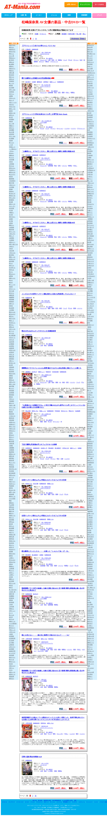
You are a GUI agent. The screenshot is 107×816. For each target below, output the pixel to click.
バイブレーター (20, 802)
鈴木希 (11, 365)
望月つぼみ (90, 606)
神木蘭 (11, 202)
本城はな (11, 530)
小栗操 (89, 157)
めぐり (11, 613)
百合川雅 (35, 483)
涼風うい (11, 361)
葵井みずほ (12, 51)
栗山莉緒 (90, 246)
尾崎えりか (90, 159)
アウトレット (54, 61)
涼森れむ (90, 356)
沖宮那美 (90, 151)
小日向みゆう (91, 276)
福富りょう (53, 82)
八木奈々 (90, 625)
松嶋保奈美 (35, 49)
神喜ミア (11, 236)
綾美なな (11, 115)
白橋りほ (90, 342)
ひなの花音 (12, 498)
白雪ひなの (12, 350)
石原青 (11, 140)
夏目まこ (11, 439)
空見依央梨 (55, 372)
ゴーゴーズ (43, 765)
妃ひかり (90, 214)
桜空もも (90, 299)
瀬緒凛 (11, 378)
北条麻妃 (90, 522)
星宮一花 (90, 528)
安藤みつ (11, 125)
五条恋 (89, 267)
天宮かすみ (12, 106)
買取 (75, 800)
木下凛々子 (90, 227)
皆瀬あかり (90, 575)
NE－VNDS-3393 (46, 558)
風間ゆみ (90, 187)
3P (56, 60)
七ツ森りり (90, 437)
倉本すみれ (90, 244)
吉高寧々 (90, 657)
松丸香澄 (90, 539)
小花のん (90, 176)
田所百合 (51, 639)
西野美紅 (11, 458)
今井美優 (11, 159)
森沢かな (90, 621)
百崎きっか (12, 621)
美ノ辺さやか (13, 589)
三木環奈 (11, 310)
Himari (89, 492)
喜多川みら (12, 217)
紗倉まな (90, 295)
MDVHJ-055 (45, 642)
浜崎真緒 (90, 475)
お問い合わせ (71, 4)
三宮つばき (90, 316)
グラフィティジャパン (46, 643)
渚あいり (90, 424)
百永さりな (90, 615)
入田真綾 (11, 164)
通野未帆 (90, 401)
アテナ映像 (43, 376)
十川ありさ (12, 416)
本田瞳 (89, 532)
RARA (10, 670)
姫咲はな (90, 494)
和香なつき (12, 672)
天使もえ (90, 89)
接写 (60, 308)
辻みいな (11, 409)
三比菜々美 (12, 592)
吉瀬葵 (11, 219)
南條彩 (89, 439)
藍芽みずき (90, 45)
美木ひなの (90, 551)
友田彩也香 (90, 407)
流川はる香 (90, 672)
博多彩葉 (11, 467)
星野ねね (11, 522)
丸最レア (90, 545)
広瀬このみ (90, 498)
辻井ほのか (90, 388)
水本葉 (11, 577)
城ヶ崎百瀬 (12, 335)
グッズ (99, 15)
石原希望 (90, 117)
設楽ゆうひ (90, 325)
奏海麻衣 (11, 200)
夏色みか (11, 435)
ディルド (33, 802)
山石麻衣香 (12, 638)
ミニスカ (67, 128)
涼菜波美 (11, 367)
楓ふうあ (90, 181)
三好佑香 (11, 606)
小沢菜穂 (11, 187)
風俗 (53, 308)
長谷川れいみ (13, 469)
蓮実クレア (90, 460)
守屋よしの (12, 630)
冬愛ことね (90, 397)
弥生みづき (90, 638)
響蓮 (10, 500)
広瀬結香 (28, 49)
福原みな (90, 505)
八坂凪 (11, 634)
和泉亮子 (48, 372)
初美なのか (12, 475)
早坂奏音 (11, 486)
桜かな (11, 272)
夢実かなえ (12, 661)
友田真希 (90, 409)
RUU (88, 670)
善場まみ (11, 380)
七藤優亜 (11, 447)
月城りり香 (12, 405)
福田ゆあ (11, 507)
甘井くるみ (12, 89)
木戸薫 (11, 221)
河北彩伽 (90, 208)
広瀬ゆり (90, 503)
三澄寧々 (11, 575)
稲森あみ (11, 155)
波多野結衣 (90, 462)
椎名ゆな (90, 318)
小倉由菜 (90, 155)
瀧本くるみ (12, 384)
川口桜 (11, 210)
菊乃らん (90, 212)
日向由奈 (90, 490)
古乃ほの (90, 519)
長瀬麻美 (90, 414)
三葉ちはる (90, 570)
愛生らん (11, 53)
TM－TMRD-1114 (46, 597)
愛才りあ (90, 51)
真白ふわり (90, 534)
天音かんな (12, 98)
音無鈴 (11, 189)
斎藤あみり (90, 282)
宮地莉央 (11, 598)
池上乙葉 (11, 132)
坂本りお (11, 265)
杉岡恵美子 (42, 155)
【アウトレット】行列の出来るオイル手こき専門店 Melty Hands (44, 114)
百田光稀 (90, 613)
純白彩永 (11, 543)
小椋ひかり (12, 185)
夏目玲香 (11, 441)
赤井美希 (90, 64)
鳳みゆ (89, 149)
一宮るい (11, 151)
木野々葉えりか (13, 244)
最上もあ (11, 615)
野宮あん (11, 464)
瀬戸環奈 (90, 361)
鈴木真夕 (90, 350)
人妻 (49, 60)
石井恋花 (11, 134)
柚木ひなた (12, 657)
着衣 (63, 382)
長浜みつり (90, 418)
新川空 (11, 117)
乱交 (81, 60)
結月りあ (90, 649)
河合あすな (90, 204)
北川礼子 (34, 372)
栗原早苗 (11, 229)
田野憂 (89, 380)
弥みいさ (11, 100)
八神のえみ (12, 632)
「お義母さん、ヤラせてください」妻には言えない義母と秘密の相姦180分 (48, 151)
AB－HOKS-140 (46, 338)
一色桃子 (90, 128)
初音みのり (90, 469)
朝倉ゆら (11, 70)
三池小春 (90, 547)
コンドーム (59, 802)
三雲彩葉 (11, 568)
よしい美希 (90, 655)
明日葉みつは (91, 53)
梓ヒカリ (90, 81)
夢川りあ (11, 659)
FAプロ (42, 339)
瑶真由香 (11, 494)
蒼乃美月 (11, 60)
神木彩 (89, 200)
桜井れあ (11, 270)
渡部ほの (11, 678)
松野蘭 (11, 551)
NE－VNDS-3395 (46, 451)
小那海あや (90, 168)
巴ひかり (90, 405)
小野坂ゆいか (91, 170)
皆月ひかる (90, 577)
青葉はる (11, 62)
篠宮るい (11, 325)
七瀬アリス (90, 435)
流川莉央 (90, 674)
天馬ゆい (90, 395)
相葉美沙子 (12, 49)
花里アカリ (12, 481)
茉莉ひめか (12, 553)
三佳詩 (11, 604)
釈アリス (11, 331)
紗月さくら (12, 289)
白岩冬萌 (11, 342)
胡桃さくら (90, 248)
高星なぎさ (12, 382)
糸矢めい (11, 153)
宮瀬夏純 (11, 596)
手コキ (70, 60)
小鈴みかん (90, 270)
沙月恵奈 (90, 308)
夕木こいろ (90, 640)
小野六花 (90, 174)
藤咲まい (11, 513)
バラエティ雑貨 (103, 802)
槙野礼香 (11, 536)
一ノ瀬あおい (13, 149)
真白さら (11, 545)
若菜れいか (12, 674)
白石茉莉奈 (90, 335)
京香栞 (11, 223)
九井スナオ (90, 261)
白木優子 (90, 339)
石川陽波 (11, 138)
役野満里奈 (90, 628)
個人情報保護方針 (56, 800)
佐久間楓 (90, 291)
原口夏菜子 (58, 448)
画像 (36, 34)
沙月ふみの (90, 310)
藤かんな (90, 509)
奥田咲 (89, 153)
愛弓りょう (90, 98)
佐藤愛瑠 (11, 297)
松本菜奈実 (90, 543)
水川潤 (89, 558)
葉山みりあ (12, 490)
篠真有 (89, 327)
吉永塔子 (90, 659)
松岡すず (11, 547)
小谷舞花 (11, 240)
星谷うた (11, 517)
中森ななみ (12, 428)
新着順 (64, 34)
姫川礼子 (35, 594)
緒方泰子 (28, 82)
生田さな (11, 128)
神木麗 (89, 202)
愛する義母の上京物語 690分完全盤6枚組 (36, 78)
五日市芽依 (90, 125)
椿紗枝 (11, 411)
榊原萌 (89, 286)
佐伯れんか (12, 259)
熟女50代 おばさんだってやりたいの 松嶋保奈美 (39, 331)
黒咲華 (89, 255)
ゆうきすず (12, 653)
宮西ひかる (90, 598)
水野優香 (90, 560)
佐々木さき (90, 306)
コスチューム (82, 802)
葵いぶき (90, 56)
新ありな (90, 104)
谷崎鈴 (80, 448)
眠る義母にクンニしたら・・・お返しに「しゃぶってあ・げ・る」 (45, 551)
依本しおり (90, 664)
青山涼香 (28, 411)
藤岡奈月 (39, 82)
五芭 (88, 130)
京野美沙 (45, 82)
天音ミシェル (13, 102)
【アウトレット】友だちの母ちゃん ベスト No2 (38, 45)
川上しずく (12, 206)
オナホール (4, 802)
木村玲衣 (90, 231)
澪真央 (11, 564)
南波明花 (11, 452)
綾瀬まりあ (12, 113)
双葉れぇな (12, 515)
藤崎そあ (11, 511)
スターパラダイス (45, 86)
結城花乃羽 (12, 651)
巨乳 (53, 60)
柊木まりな (64, 411)
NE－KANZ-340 (46, 85)
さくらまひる (91, 297)
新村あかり (90, 441)
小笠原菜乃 (12, 181)
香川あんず (12, 193)
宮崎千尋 (11, 594)
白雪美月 (11, 352)
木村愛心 (90, 229)
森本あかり (12, 628)
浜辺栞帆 (90, 477)
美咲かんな (90, 553)
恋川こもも (12, 231)
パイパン (64, 165)
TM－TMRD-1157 (46, 375)
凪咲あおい (12, 431)
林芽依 (11, 488)
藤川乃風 (11, 509)
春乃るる (90, 483)
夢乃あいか (90, 651)
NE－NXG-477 (46, 158)
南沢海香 (90, 579)
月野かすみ (90, 386)
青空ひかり (90, 62)
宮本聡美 (11, 602)
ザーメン (76, 60)
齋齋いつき (12, 257)
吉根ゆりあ (90, 661)
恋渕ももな (90, 259)
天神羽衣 (11, 92)
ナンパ (50, 734)
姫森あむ (11, 503)
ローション (60, 128)
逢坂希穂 (11, 178)
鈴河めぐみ (12, 363)
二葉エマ (90, 515)
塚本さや (11, 403)
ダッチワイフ (12, 802)
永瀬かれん (12, 422)
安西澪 (11, 121)
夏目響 (89, 428)
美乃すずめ (90, 589)
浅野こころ (90, 77)
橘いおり (11, 388)
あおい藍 (11, 56)
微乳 (46, 651)
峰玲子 (11, 587)
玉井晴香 (11, 392)
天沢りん (11, 94)
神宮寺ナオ (90, 346)
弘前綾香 (77, 411)
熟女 (55, 92)
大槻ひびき (90, 147)
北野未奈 (90, 221)
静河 (88, 322)
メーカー (39, 15)
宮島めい (90, 596)
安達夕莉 (90, 83)
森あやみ (90, 619)
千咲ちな (11, 399)
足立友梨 (90, 85)
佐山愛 (89, 314)
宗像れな (11, 608)
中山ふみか (90, 422)
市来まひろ (90, 121)
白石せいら (12, 337)
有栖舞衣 (90, 109)
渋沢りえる (12, 329)
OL (60, 382)
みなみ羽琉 (90, 581)
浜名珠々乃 (44, 448)
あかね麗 (90, 68)
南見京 (11, 585)
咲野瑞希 (90, 289)
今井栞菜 (90, 136)
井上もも (11, 157)
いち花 (11, 145)
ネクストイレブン (45, 452)
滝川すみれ (90, 363)
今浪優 (34, 82)
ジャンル (54, 15)
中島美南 (11, 420)
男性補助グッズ (67, 802)
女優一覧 (24, 15)
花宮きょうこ (91, 471)
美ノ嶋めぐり (91, 587)
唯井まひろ (90, 369)
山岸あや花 (90, 634)
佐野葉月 (11, 301)
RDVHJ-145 (45, 726)
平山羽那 (11, 505)
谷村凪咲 (11, 390)
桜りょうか (12, 284)
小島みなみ (90, 265)
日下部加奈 (90, 236)
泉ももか (11, 142)
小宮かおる (12, 253)
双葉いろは (90, 513)
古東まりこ (12, 242)
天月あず (90, 92)
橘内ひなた (90, 375)
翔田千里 (90, 331)
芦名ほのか (90, 79)
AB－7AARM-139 (46, 121)
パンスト (73, 128)
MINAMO (90, 585)
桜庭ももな (12, 278)
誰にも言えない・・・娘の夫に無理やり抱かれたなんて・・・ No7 (45, 635)
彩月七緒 (11, 291)
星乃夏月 (90, 524)
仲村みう (90, 420)
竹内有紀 (90, 365)
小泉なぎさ (12, 234)
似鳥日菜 (90, 452)
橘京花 (89, 373)
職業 (49, 308)
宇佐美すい (12, 170)
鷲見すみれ (12, 373)
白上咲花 (90, 337)
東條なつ (90, 399)
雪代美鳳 (90, 644)
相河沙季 (90, 47)
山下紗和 (11, 640)
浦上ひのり (12, 174)
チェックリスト (85, 4)
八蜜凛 (89, 464)
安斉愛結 (11, 119)
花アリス (11, 477)
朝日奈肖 (11, 75)
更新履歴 (84, 15)
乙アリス (90, 166)
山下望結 (11, 642)
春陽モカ (90, 486)
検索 (69, 15)
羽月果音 (11, 471)
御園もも (11, 579)
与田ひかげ (12, 666)
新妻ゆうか (12, 454)
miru (88, 600)
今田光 (11, 161)
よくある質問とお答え (67, 800)
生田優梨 (11, 130)
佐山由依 (11, 308)
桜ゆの (11, 282)
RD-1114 (44, 679)
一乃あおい (90, 123)
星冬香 (11, 524)
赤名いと (90, 66)
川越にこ (90, 210)
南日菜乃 (90, 583)
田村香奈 (11, 395)
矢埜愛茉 (11, 636)
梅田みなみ (12, 172)
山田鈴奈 (11, 644)
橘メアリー (90, 378)
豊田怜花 (11, 418)
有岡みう (90, 106)
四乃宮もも (12, 322)
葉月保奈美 (12, 473)
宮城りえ (90, 592)
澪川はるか (12, 560)
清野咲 (11, 375)
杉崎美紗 (11, 358)
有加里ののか (91, 73)
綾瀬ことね (12, 109)
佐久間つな (12, 267)
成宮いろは (44, 639)
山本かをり (12, 647)
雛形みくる (12, 496)
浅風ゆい (11, 66)
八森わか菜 (90, 636)
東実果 (11, 85)
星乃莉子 (90, 526)
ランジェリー (89, 802)
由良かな (90, 653)
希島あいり (90, 217)
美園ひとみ (50, 483)
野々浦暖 (90, 458)
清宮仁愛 (90, 234)
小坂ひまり (90, 263)
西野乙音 (11, 456)
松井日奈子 (90, 536)
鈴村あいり (90, 354)
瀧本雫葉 (11, 386)
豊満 (63, 92)
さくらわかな (91, 301)
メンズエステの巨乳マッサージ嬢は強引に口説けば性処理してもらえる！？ (49, 294)
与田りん (11, 668)
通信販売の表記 (47, 800)
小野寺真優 (28, 639)
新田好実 (11, 460)
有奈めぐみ (28, 483)
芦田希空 (11, 81)
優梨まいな (90, 642)
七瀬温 (11, 445)
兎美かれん (12, 168)
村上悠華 (90, 604)
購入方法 (35, 800)
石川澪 (89, 113)
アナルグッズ (39, 802)
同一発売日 (49, 58)
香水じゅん (90, 191)
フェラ (65, 60)
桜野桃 (11, 276)
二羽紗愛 (90, 517)
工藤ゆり (90, 238)
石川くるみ (12, 136)
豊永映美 (51, 448)
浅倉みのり (12, 68)
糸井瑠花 (90, 132)
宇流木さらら (91, 138)
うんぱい (90, 140)
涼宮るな (11, 369)
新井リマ (90, 100)
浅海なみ (11, 79)
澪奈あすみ (12, 562)
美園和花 (90, 564)
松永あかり (12, 549)
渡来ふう (90, 678)
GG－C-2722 (45, 763)
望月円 (11, 617)
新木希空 (90, 102)
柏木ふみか (12, 197)
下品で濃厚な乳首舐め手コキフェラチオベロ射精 (39, 444)
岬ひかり (11, 570)
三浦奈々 (11, 558)
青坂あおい (12, 58)
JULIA (89, 329)
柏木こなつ (90, 189)
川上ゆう (90, 206)
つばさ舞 (90, 392)
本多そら (11, 532)
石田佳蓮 (90, 115)
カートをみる (99, 4)
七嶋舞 (89, 433)
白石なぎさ (90, 333)
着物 (55, 771)
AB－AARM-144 (46, 414)
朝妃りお (11, 77)
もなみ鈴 (90, 608)
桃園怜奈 (90, 611)
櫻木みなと (12, 274)
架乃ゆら (90, 197)
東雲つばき (12, 318)
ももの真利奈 (13, 623)
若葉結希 (11, 676)
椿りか (89, 390)
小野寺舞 (90, 172)
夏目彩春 (90, 426)
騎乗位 (60, 60)
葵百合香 (90, 60)
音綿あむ (11, 191)
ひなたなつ (90, 488)
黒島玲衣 (90, 257)
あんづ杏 (11, 123)
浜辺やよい (12, 483)
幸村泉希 (11, 655)
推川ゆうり (90, 161)
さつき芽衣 (90, 312)
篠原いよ (11, 320)
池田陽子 (28, 372)
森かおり (11, 625)
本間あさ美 (12, 534)
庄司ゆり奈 (65, 448)
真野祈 (11, 555)
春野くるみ (12, 492)
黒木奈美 (90, 253)
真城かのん (12, 541)
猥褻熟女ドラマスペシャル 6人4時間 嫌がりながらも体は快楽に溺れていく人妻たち (51, 368)
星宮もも (11, 526)
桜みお (11, 280)
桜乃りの (90, 293)
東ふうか (11, 83)
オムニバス (43, 60)
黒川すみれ (90, 250)
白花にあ (11, 354)
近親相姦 (50, 92)
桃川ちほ (11, 619)
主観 (62, 458)
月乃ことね (12, 407)
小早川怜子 (90, 274)
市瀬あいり (12, 147)
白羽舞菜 (11, 344)
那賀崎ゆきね (91, 411)
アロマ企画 (43, 122)
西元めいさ (90, 450)
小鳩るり (11, 246)
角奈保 (89, 358)
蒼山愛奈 (11, 64)
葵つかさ (90, 58)
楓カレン (90, 178)
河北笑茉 (11, 208)
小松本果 (11, 250)
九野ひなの (90, 240)
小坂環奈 (11, 238)
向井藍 (89, 602)
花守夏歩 (90, 473)
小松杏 (89, 278)
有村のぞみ (90, 111)
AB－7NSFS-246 (46, 52)
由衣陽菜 (11, 649)
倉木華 (89, 242)
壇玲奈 (11, 397)
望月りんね (12, 583)
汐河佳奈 (28, 155)
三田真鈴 (90, 568)
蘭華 (88, 666)
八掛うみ (90, 632)
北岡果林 (90, 219)
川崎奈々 (11, 212)
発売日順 (71, 34)
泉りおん (90, 119)
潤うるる (11, 333)
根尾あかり (90, 454)
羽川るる (11, 166)
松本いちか (90, 541)
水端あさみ (90, 562)
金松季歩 (90, 195)
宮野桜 (11, 600)
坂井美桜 (11, 261)
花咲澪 (11, 479)
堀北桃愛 (11, 528)
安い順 (78, 34)
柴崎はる (11, 327)
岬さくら (90, 555)
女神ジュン (12, 611)
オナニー (41, 61)
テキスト (43, 34)
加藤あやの (90, 193)
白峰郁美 (11, 348)
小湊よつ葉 (90, 280)
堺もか (11, 263)
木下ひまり (90, 225)
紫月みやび (12, 314)
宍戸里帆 (90, 320)
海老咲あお (90, 142)
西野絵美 (90, 443)
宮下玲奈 (90, 594)
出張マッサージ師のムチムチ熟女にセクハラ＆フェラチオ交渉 (44, 480)
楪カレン (90, 647)
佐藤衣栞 (11, 295)
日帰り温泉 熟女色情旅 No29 (32, 757)
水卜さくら (90, 549)
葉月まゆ (90, 467)
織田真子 (90, 164)
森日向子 (90, 623)
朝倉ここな (42, 411)
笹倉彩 (11, 286)
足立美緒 (11, 87)
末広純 (89, 348)
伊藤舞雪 (90, 134)
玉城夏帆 (90, 382)
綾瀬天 (11, 111)
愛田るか (11, 47)
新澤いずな (35, 411)
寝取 (57, 382)
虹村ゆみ (90, 447)
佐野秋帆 (11, 299)
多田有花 (90, 371)
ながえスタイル (44, 54)
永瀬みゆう (12, 424)
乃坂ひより (90, 456)
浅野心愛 (11, 73)
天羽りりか (90, 87)
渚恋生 (11, 433)
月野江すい (90, 384)
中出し (68, 92)
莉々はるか (90, 668)
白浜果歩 (11, 346)
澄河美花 (11, 371)
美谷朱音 (90, 566)
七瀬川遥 (11, 443)
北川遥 (11, 214)
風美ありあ (12, 195)
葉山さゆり (90, 479)
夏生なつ (11, 437)
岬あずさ (71, 411)
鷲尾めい (90, 676)
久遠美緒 (11, 227)
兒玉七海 (90, 272)
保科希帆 (11, 519)
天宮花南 (90, 94)
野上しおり (12, 462)
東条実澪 (11, 414)
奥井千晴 (11, 183)
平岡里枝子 (90, 496)
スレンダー (41, 651)
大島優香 (90, 145)
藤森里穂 (90, 511)
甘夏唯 (11, 96)
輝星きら (11, 225)
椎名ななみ (12, 312)
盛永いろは (12, 426)
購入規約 (40, 800)
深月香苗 (11, 581)
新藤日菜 (11, 356)
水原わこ (11, 572)
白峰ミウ (90, 344)
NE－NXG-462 (46, 300)
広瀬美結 (90, 500)
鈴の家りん (90, 352)
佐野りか (11, 303)
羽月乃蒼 (90, 481)
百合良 (11, 664)
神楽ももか (90, 183)
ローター (27, 802)
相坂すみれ (12, 45)
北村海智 (90, 223)
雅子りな (90, 185)
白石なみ (11, 339)
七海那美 (11, 450)
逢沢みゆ (90, 49)
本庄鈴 (89, 530)
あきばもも (90, 75)
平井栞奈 (57, 411)
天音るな (11, 104)
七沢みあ (90, 431)
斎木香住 (11, 255)
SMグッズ (46, 802)
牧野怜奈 (11, 539)
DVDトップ (8, 15)
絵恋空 (11, 176)
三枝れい (90, 284)
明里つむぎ (90, 70)
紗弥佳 (11, 306)
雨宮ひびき (90, 96)
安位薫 (89, 630)
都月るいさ (90, 403)
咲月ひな (11, 293)
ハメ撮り (50, 771)
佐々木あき (90, 303)
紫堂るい (11, 316)
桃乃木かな (90, 617)
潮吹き (47, 61)
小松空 (11, 248)
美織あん (11, 566)
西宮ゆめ (90, 445)
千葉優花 (11, 401)
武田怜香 (90, 367)
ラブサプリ (74, 802)
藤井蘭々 (90, 507)
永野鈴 (89, 416)
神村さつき (12, 204)
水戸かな (90, 572)
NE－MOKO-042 (46, 486)
